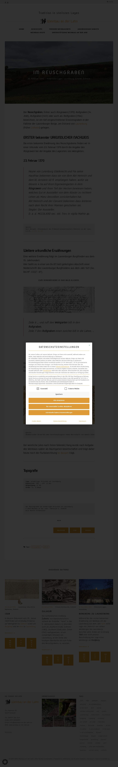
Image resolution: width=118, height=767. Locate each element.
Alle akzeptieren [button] (59, 396)
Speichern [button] (59, 390)
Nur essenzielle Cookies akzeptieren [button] (59, 403)
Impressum (82, 417)
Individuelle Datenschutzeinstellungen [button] (59, 409)
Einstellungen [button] (47, 367)
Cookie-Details (36, 417)
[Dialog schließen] (89, 341)
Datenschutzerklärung (62, 363)
